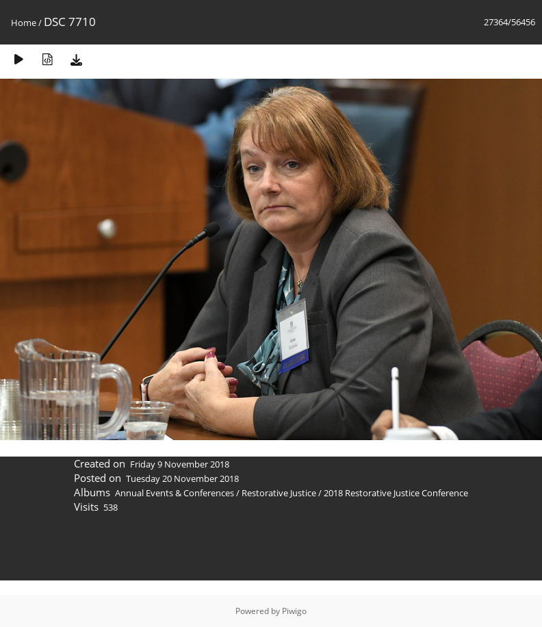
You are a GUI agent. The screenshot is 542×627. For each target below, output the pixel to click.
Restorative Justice (279, 493)
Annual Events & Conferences (174, 493)
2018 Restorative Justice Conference (396, 493)
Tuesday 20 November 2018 (182, 478)
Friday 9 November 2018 (179, 464)
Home (23, 22)
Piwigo (294, 611)
